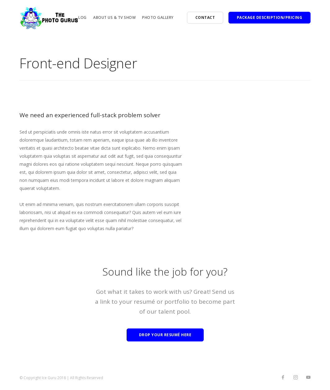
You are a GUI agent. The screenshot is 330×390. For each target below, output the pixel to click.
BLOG (81, 17)
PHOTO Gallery (158, 17)
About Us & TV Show (114, 17)
